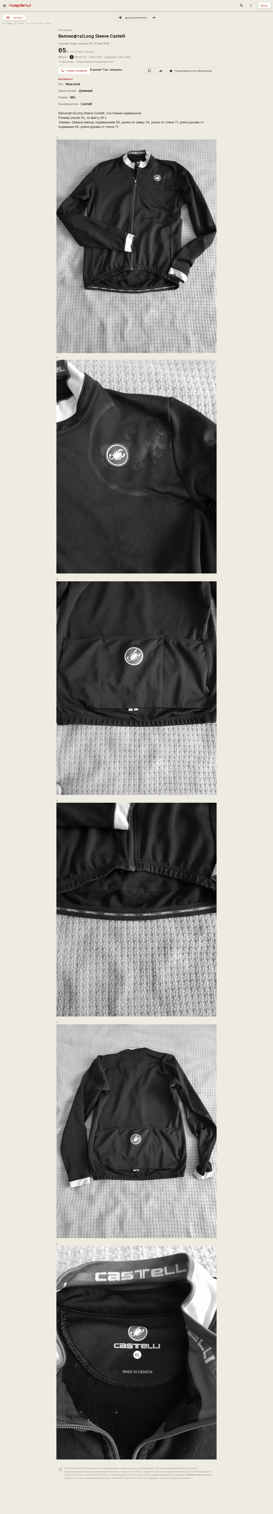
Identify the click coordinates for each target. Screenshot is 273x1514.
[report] (191, 71)
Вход (264, 5)
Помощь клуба (193, 1474)
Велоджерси (65, 30)
